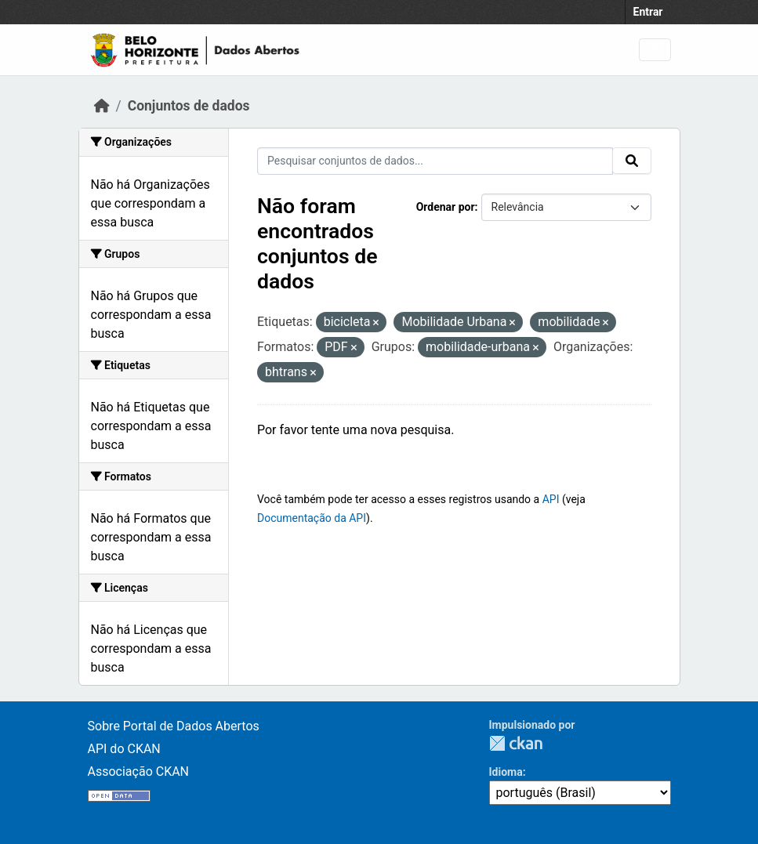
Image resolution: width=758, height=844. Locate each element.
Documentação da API (311, 518)
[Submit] (631, 160)
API (551, 499)
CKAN (515, 743)
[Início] (102, 106)
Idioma (506, 772)
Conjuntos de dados (189, 106)
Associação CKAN (139, 771)
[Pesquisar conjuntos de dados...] (435, 161)
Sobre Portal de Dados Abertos (173, 726)
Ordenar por (445, 207)
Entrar (648, 11)
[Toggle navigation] (655, 49)
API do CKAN (124, 748)
